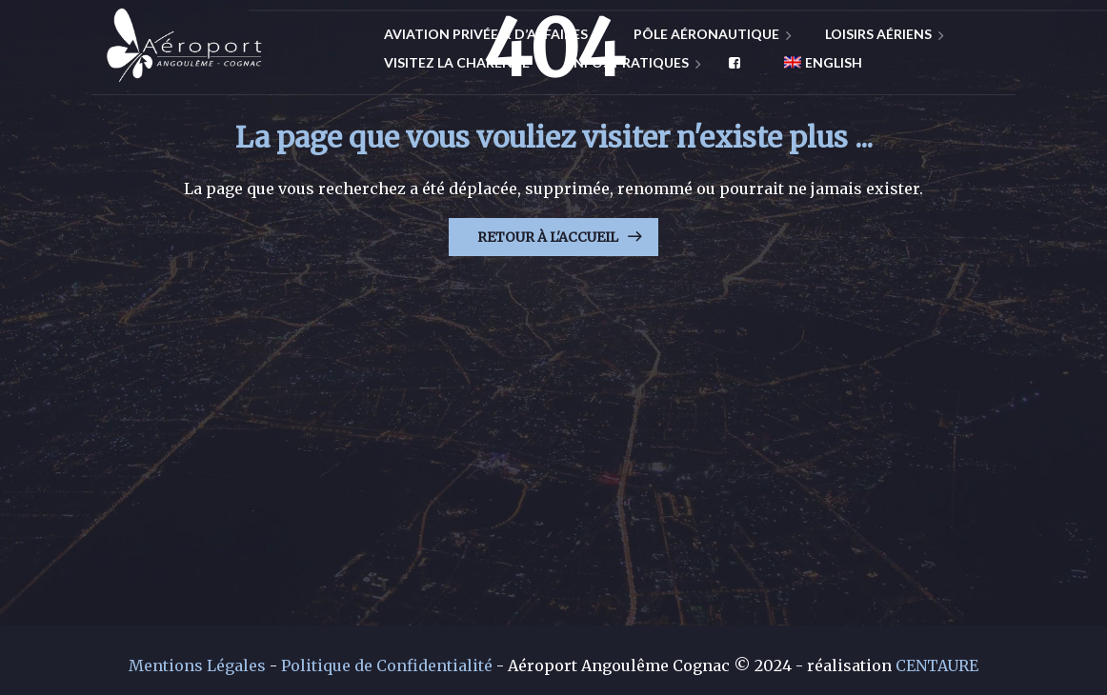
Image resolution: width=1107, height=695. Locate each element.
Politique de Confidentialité (387, 665)
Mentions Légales (197, 665)
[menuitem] (816, 62)
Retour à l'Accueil (547, 237)
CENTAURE (937, 665)
